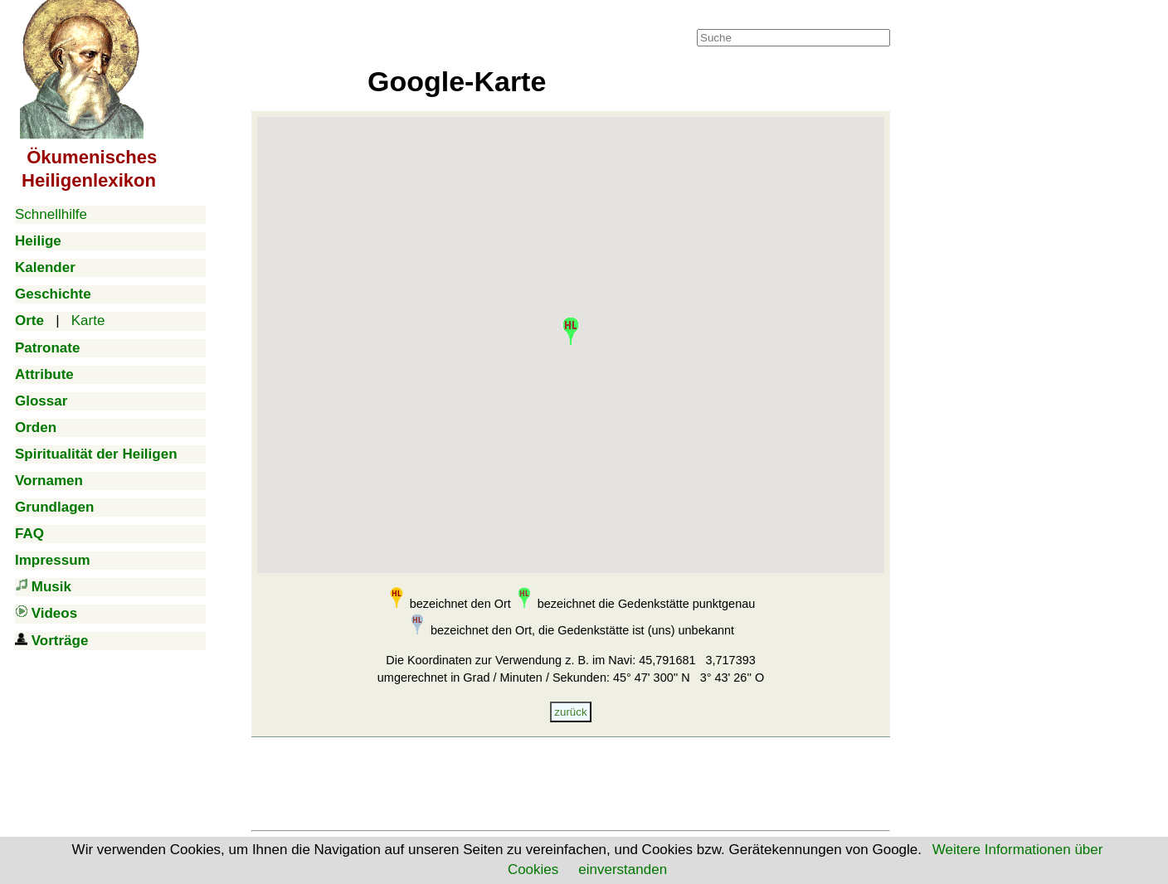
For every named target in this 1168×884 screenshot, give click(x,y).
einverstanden (622, 869)
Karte (88, 320)
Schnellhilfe (51, 214)
